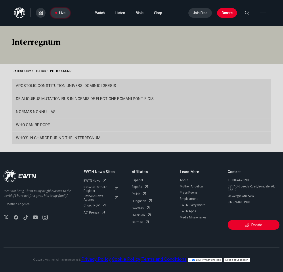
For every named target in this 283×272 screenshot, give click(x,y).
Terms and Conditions (164, 259)
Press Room (188, 192)
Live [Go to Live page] (60, 13)
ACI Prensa (95, 212)
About (184, 180)
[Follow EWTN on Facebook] (16, 218)
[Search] (247, 13)
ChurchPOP (95, 205)
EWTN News (95, 180)
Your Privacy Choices (205, 259)
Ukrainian (142, 215)
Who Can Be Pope (33, 124)
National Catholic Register (101, 189)
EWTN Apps (188, 211)
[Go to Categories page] (41, 13)
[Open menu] (263, 13)
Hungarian (142, 201)
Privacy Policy (96, 259)
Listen (120, 13)
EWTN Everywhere (192, 205)
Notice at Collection (236, 259)
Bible (139, 13)
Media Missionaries (193, 217)
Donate (227, 13)
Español (137, 180)
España (140, 187)
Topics (41, 71)
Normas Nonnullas (35, 111)
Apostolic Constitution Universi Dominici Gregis (66, 85)
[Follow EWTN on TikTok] (25, 218)
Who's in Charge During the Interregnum (58, 137)
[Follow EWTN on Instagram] (45, 218)
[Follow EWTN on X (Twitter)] (6, 218)
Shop (158, 13)
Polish (139, 194)
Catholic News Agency (101, 197)
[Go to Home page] (19, 13)
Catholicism (22, 71)
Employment (189, 199)
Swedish (141, 208)
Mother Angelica (191, 186)
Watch (100, 13)
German (141, 222)
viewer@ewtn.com (241, 196)
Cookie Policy (126, 259)
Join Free (200, 13)
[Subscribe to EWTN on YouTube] (35, 218)
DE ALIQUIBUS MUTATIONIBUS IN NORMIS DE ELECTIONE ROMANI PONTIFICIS (85, 98)
